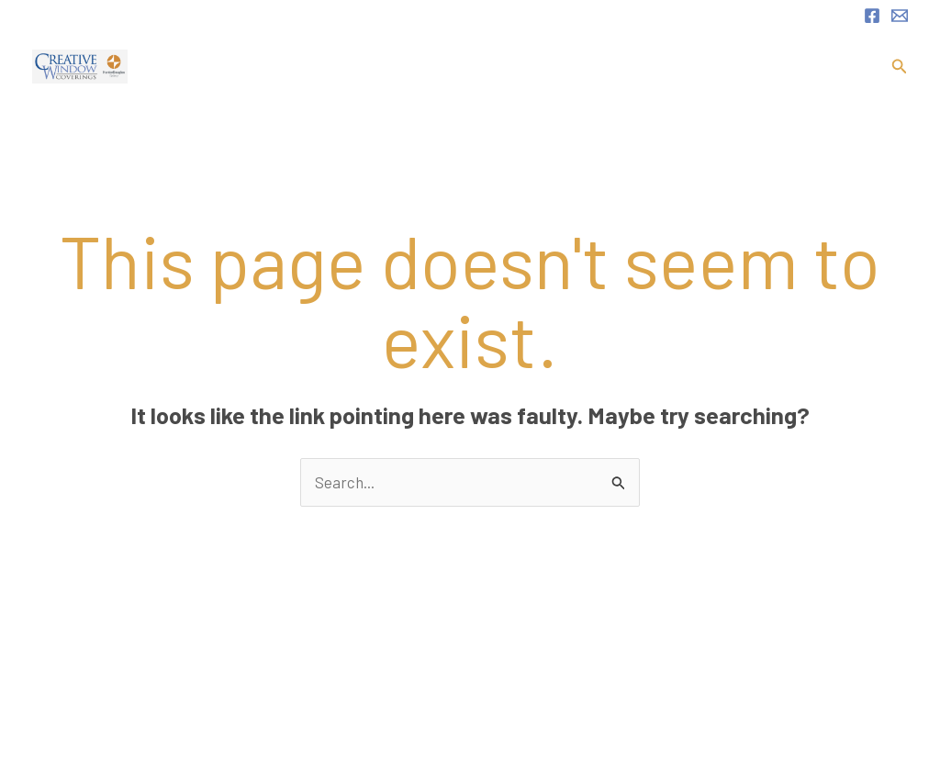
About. (493, 67)
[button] (899, 66)
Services (569, 67)
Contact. (835, 67)
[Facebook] (872, 15)
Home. (433, 67)
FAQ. (775, 67)
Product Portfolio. (684, 67)
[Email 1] (899, 15)
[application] (598, 67)
